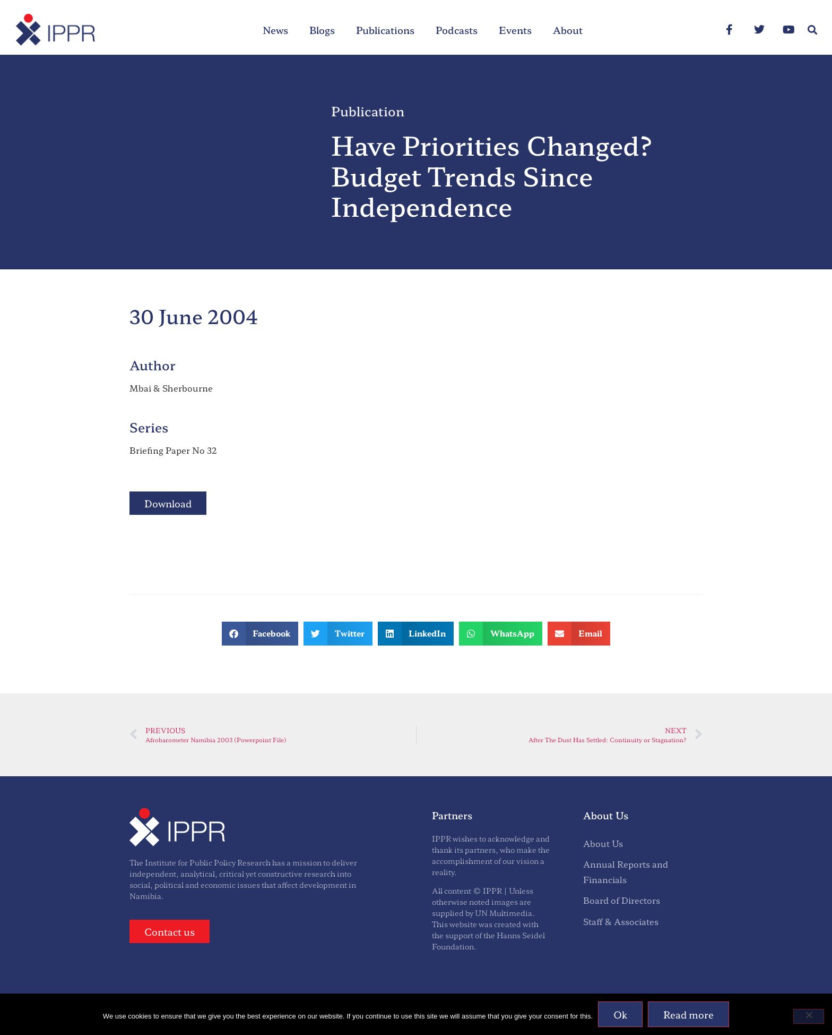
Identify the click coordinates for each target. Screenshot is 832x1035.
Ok (620, 1014)
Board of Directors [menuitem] (621, 900)
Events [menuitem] (515, 30)
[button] (812, 30)
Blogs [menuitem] (322, 30)
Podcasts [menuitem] (457, 30)
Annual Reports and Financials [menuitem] (625, 872)
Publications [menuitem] (385, 30)
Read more (688, 1014)
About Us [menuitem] (603, 843)
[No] (808, 1016)
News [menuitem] (275, 30)
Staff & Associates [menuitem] (620, 921)
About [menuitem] (568, 30)
